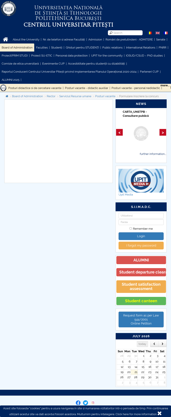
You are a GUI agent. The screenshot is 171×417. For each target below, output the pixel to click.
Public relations (112, 47)
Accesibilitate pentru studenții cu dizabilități (96, 63)
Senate (160, 39)
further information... (153, 154)
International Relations (140, 47)
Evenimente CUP (53, 63)
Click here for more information (136, 414)
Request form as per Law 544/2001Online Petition (141, 319)
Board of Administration (17, 47)
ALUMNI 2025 (10, 79)
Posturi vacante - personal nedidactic (136, 88)
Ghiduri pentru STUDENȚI (82, 47)
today (142, 344)
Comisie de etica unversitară (20, 63)
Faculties (42, 47)
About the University (26, 39)
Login (141, 236)
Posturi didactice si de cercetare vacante (34, 88)
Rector (51, 96)
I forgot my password (141, 245)
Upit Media (126, 194)
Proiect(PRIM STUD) (15, 55)
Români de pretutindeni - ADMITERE (129, 39)
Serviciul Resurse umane (75, 96)
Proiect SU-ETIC (41, 55)
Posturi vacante (105, 96)
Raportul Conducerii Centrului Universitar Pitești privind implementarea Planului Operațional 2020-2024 (69, 71)
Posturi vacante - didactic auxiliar (86, 88)
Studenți (56, 47)
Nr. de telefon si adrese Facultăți (64, 39)
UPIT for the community (107, 55)
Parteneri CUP (149, 71)
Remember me (141, 228)
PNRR (162, 47)
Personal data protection (72, 55)
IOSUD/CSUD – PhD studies (144, 55)
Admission (95, 39)
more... (165, 85)
